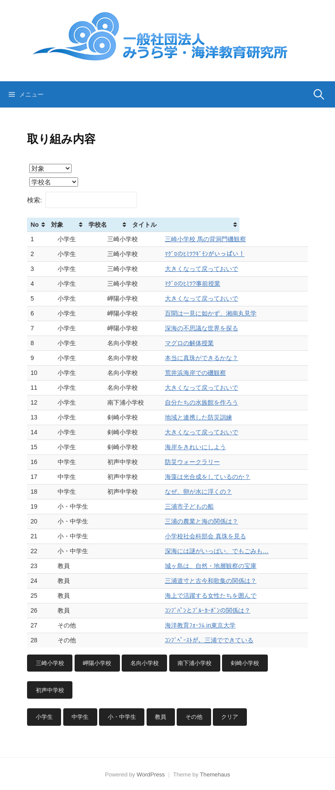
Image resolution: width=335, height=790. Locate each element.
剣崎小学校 (245, 663)
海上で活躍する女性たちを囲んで (223, 595)
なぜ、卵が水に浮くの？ (211, 491)
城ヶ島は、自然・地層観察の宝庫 (223, 565)
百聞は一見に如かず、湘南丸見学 (223, 313)
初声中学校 (50, 690)
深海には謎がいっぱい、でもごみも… (229, 550)
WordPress (151, 774)
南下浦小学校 (195, 663)
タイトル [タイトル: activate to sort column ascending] (190, 224)
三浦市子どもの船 (202, 506)
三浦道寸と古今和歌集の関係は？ (223, 580)
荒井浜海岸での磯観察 (208, 372)
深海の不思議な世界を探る (214, 328)
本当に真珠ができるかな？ (214, 357)
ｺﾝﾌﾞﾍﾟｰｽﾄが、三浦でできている (222, 640)
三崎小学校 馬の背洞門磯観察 (218, 239)
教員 (160, 717)
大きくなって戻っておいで (214, 268)
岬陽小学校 (97, 663)
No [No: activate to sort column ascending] (35, 224)
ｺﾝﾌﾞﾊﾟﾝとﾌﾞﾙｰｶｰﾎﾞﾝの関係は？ (220, 610)
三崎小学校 (50, 663)
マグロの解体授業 (202, 343)
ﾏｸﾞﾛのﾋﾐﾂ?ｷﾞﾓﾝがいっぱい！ (217, 253)
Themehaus (215, 774)
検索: (82, 200)
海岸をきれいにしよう (208, 447)
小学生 (44, 717)
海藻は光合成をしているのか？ (220, 476)
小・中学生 (122, 717)
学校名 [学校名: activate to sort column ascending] (124, 224)
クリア (229, 717)
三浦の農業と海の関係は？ (214, 521)
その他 (193, 717)
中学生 (80, 717)
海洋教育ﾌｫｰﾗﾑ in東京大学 (213, 625)
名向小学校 (144, 663)
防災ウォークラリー (205, 461)
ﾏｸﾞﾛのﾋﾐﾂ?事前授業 (205, 283)
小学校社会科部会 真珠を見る (218, 536)
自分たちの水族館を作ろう (214, 402)
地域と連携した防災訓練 (211, 417)
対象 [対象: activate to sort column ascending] (66, 224)
